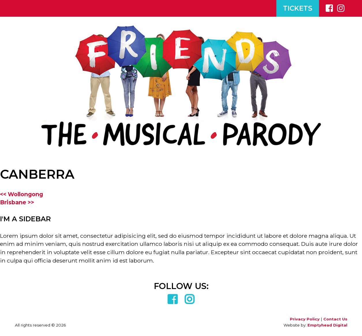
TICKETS (297, 8)
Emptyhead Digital (327, 325)
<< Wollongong (21, 194)
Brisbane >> (17, 202)
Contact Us (335, 319)
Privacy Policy (305, 319)
